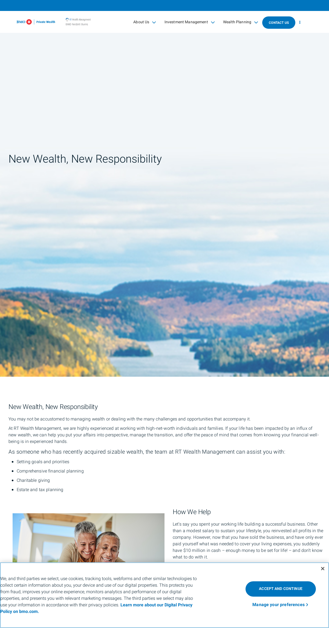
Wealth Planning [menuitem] (240, 22)
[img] (164, 188)
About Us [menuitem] (144, 22)
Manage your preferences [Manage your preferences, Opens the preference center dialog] (278, 604)
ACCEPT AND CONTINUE (280, 589)
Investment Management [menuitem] (189, 22)
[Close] (323, 568)
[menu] (299, 22)
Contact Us (279, 22)
